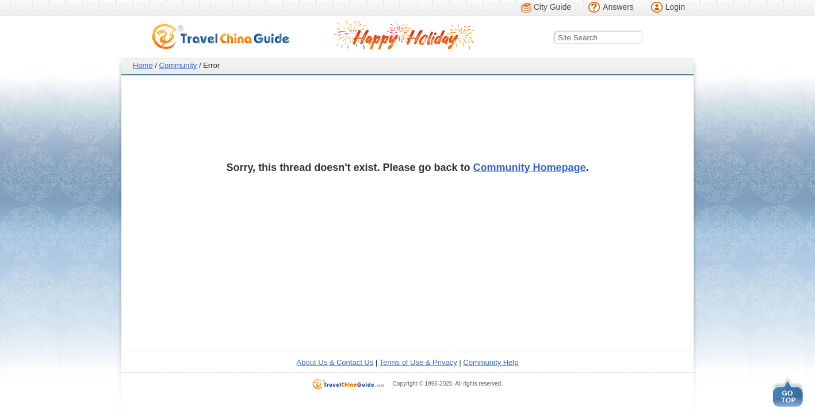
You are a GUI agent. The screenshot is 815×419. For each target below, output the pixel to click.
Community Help (490, 362)
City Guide (552, 7)
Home (143, 65)
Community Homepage (529, 167)
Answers (618, 7)
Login (675, 7)
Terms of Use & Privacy (418, 362)
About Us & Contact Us (335, 362)
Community (178, 65)
